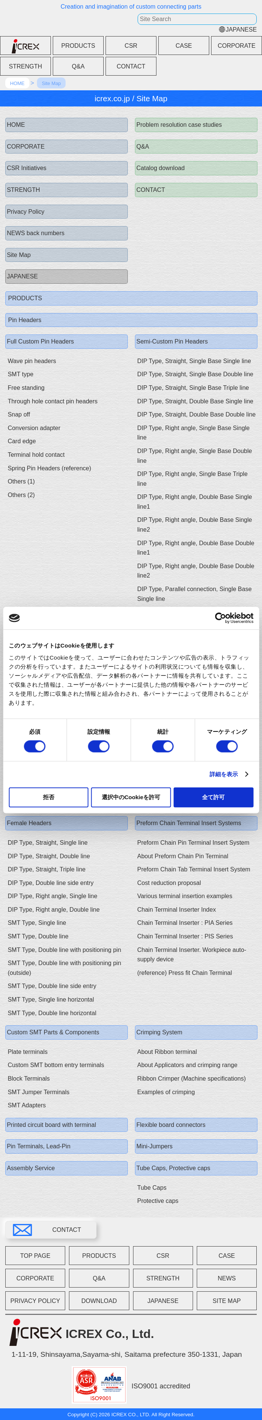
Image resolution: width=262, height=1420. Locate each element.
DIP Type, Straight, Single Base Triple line (193, 388)
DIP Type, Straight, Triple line (47, 869)
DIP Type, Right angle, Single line (52, 896)
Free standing (26, 388)
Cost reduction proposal (169, 883)
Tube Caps (152, 1187)
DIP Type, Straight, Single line (47, 842)
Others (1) (21, 481)
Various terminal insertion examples (184, 896)
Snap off (19, 414)
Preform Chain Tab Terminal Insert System (193, 869)
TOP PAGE (35, 1256)
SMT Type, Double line (38, 936)
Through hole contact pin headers (52, 401)
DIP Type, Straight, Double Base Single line (195, 401)
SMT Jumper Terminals (38, 1092)
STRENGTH (25, 66)
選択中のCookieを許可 (131, 797)
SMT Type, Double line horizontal (52, 1013)
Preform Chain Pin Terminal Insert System (193, 842)
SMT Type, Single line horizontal (51, 999)
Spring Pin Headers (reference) (49, 468)
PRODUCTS (78, 46)
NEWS (227, 1278)
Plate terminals (27, 1052)
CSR (131, 46)
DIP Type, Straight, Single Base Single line (194, 361)
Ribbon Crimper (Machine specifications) (191, 1078)
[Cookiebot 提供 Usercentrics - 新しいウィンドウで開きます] (220, 618)
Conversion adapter (34, 428)
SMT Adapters (27, 1105)
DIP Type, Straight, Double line (49, 856)
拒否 (48, 797)
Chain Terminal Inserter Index (176, 909)
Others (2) (21, 495)
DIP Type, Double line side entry (50, 883)
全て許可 (213, 797)
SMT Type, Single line (37, 923)
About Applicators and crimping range (187, 1065)
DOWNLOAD (99, 1301)
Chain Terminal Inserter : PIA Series (185, 923)
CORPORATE (236, 46)
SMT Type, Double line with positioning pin (64, 950)
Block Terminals (29, 1078)
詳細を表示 (224, 774)
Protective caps (157, 1201)
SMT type (20, 374)
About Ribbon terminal (167, 1052)
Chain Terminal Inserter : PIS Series (185, 936)
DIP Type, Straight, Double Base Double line (196, 414)
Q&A (78, 66)
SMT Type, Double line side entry (52, 986)
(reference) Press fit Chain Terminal (184, 973)
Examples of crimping (166, 1092)
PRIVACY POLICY (35, 1301)
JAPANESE (241, 29)
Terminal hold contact (36, 455)
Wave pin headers (32, 361)
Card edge (22, 441)
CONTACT (130, 66)
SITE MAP (227, 1301)
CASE (184, 46)
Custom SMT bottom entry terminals (56, 1065)
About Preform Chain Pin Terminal (182, 856)
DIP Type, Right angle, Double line (54, 909)
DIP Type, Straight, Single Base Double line (195, 374)
